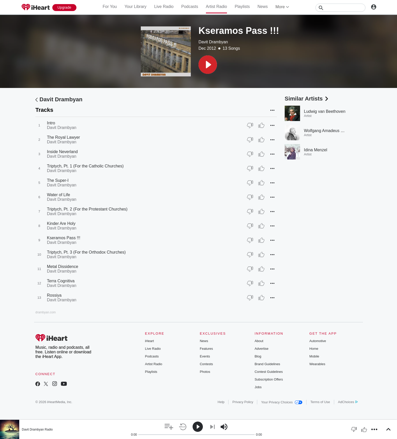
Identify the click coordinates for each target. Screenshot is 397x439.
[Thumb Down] (250, 125)
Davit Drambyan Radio (37, 429)
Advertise (262, 349)
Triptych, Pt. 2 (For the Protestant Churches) (87, 209)
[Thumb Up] (261, 125)
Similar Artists (307, 98)
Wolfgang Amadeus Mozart (328, 130)
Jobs (258, 387)
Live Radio (164, 6)
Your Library (135, 6)
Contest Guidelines (269, 372)
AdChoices (348, 402)
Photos (205, 372)
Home (313, 349)
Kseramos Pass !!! (63, 238)
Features (206, 349)
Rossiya (54, 295)
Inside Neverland (62, 151)
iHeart (149, 341)
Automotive (317, 341)
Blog (258, 356)
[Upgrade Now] (64, 7)
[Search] (340, 8)
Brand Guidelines (267, 364)
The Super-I (57, 180)
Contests (206, 364)
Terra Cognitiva (61, 281)
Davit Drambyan (213, 42)
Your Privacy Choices (281, 402)
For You (110, 6)
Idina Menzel (315, 150)
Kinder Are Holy (61, 223)
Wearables (317, 364)
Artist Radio (216, 6)
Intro (51, 123)
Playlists (242, 6)
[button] (207, 64)
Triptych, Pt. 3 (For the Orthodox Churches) (86, 252)
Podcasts (189, 6)
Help (221, 402)
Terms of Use (320, 402)
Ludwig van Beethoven (324, 111)
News (262, 6)
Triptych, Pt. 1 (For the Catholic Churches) (85, 166)
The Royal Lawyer (63, 137)
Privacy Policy (242, 402)
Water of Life (58, 195)
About (259, 341)
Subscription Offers (269, 379)
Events (205, 356)
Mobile (314, 356)
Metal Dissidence (62, 266)
